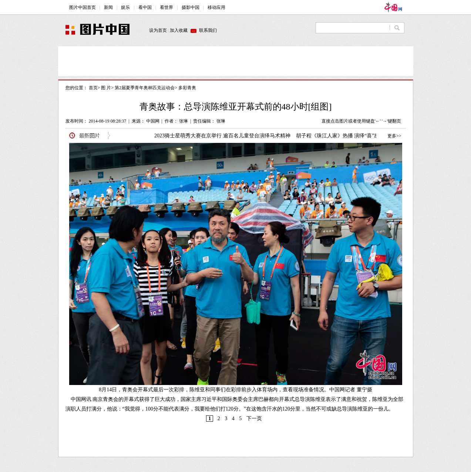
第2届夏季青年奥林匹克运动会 (145, 87)
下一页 (254, 418)
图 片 (106, 87)
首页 (93, 87)
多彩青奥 (187, 87)
